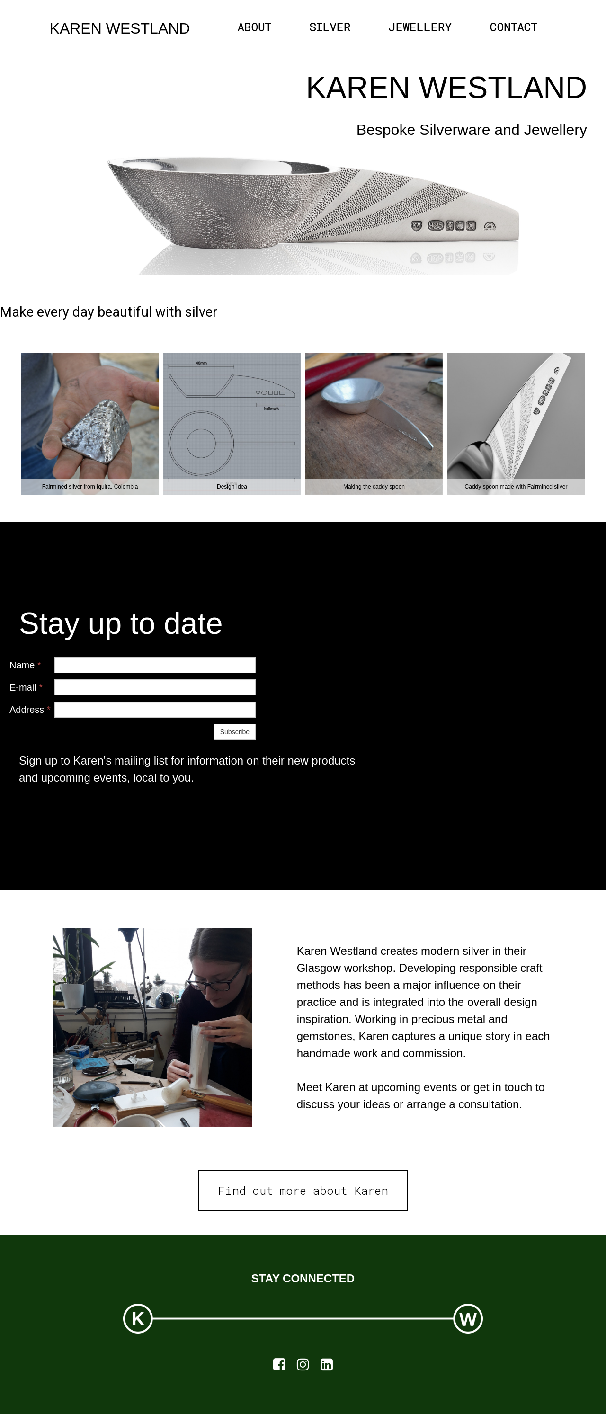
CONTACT (513, 27)
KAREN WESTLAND (120, 28)
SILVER (329, 27)
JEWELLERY (420, 27)
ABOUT (254, 27)
